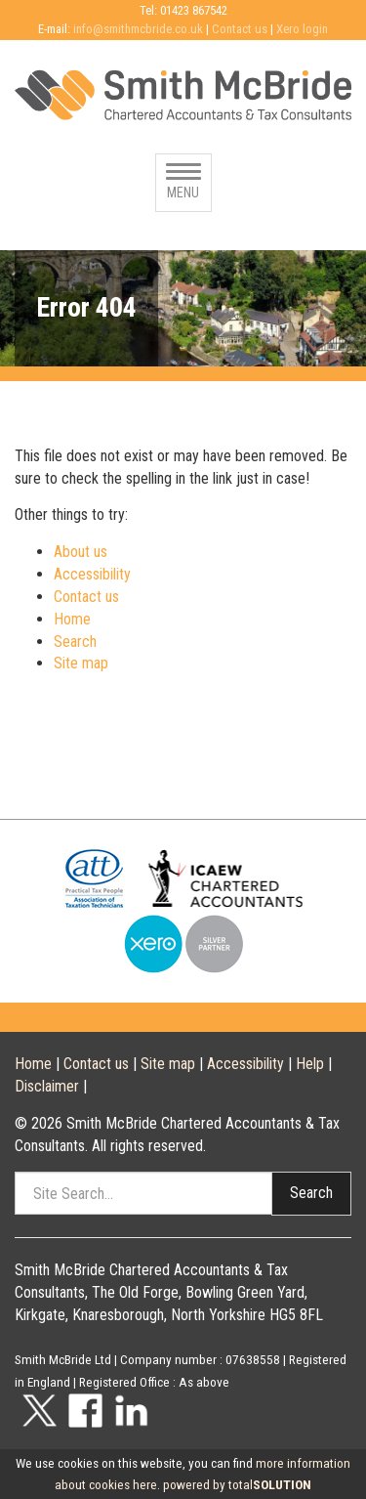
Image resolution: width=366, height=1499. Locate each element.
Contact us (239, 28)
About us (80, 551)
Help (310, 1063)
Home (72, 619)
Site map (81, 663)
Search (75, 641)
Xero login (302, 28)
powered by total (237, 1484)
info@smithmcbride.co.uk (138, 28)
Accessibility (92, 574)
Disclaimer (47, 1086)
